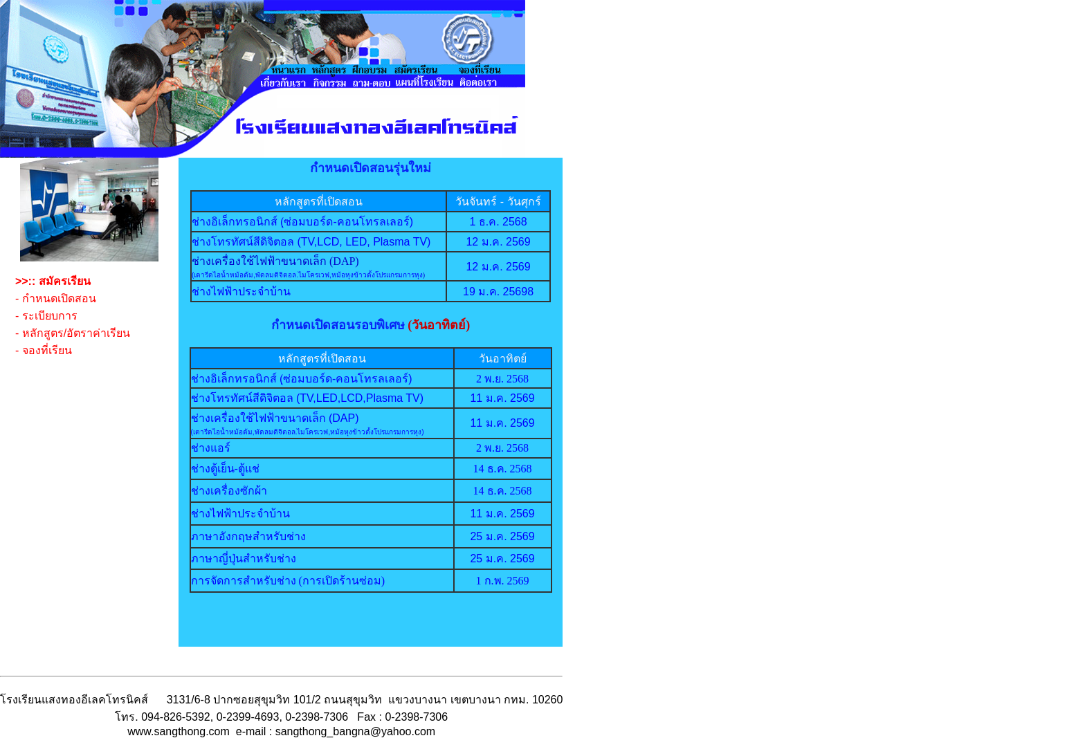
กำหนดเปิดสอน (59, 298)
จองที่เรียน (47, 350)
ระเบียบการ (50, 316)
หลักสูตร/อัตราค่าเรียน (76, 333)
